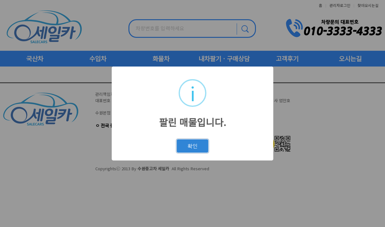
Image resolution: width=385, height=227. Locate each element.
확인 (192, 146)
